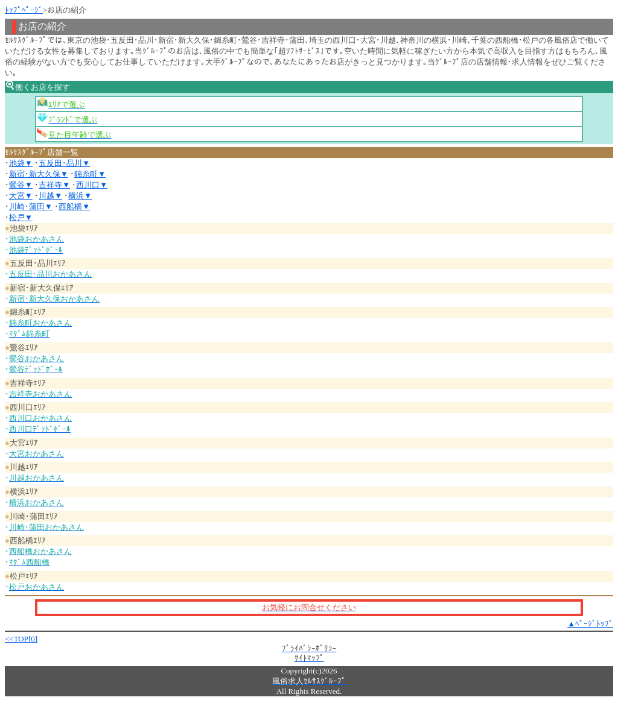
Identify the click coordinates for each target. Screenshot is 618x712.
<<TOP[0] (21, 638)
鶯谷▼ (21, 184)
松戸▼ (21, 217)
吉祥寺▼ (54, 184)
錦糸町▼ (90, 173)
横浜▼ (80, 195)
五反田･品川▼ (64, 163)
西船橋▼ (74, 206)
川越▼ (50, 195)
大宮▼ (21, 195)
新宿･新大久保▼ (38, 173)
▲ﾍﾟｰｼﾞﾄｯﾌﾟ (590, 623)
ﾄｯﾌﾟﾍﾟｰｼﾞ (24, 9)
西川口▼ (91, 184)
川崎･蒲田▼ (31, 206)
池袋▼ (21, 163)
